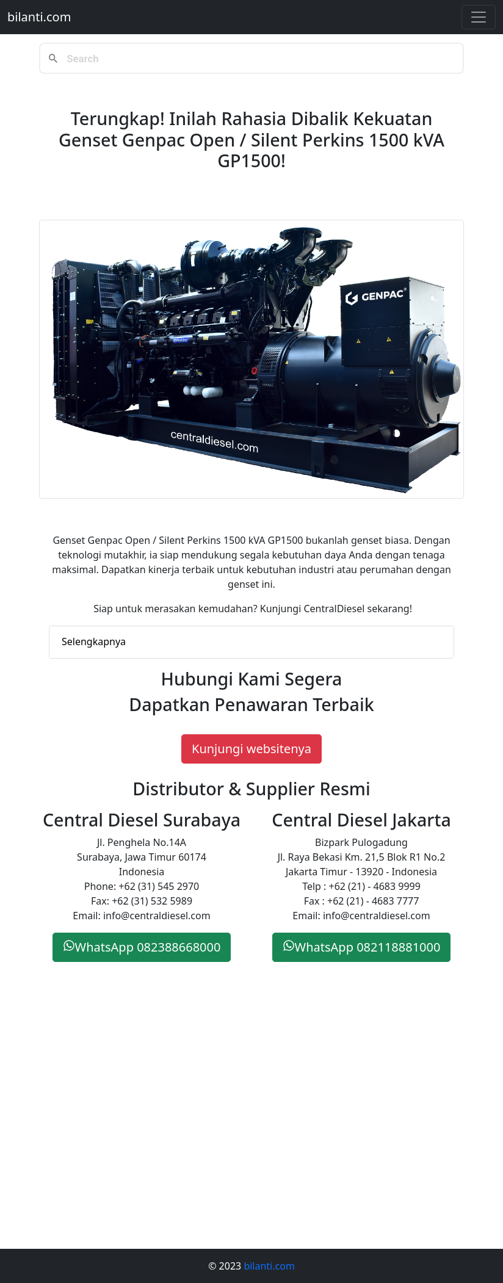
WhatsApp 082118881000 (362, 947)
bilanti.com (39, 17)
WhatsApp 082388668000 (142, 947)
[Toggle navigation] (478, 17)
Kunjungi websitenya (251, 748)
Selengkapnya (94, 641)
